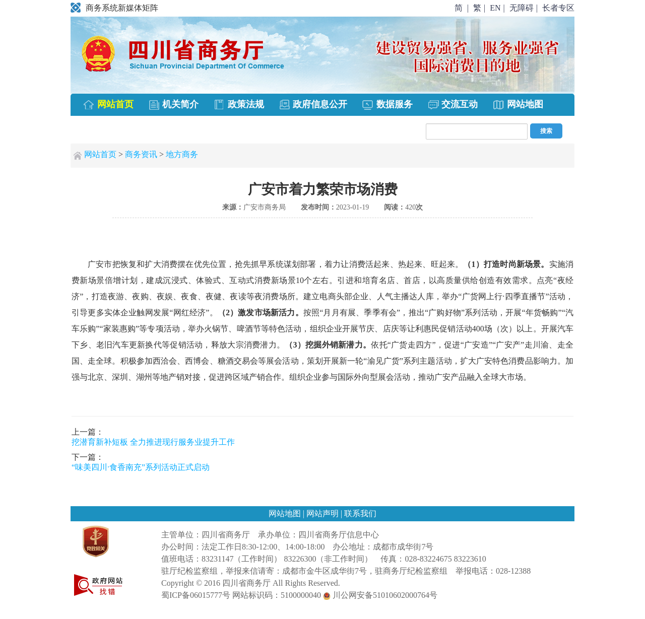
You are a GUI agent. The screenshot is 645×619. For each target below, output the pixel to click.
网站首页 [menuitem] (108, 105)
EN (495, 8)
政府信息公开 (313, 105)
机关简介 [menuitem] (173, 105)
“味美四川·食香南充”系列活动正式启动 (141, 467)
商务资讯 (141, 154)
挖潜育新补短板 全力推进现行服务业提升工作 (153, 442)
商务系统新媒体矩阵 (114, 8)
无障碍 (521, 8)
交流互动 (452, 105)
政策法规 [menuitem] (238, 105)
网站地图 (286, 513)
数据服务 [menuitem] (387, 105)
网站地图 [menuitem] (517, 105)
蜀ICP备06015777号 (195, 595)
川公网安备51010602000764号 (380, 595)
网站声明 (323, 513)
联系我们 (360, 513)
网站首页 (100, 154)
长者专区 (558, 8)
